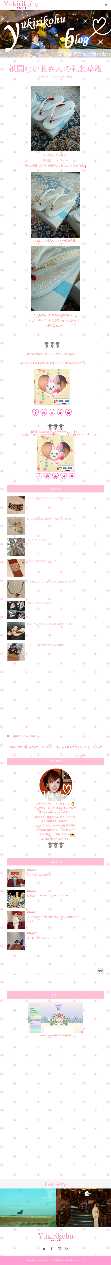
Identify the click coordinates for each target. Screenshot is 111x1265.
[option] (28, 1207)
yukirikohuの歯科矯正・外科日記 (55, 1035)
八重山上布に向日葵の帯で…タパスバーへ (31, 749)
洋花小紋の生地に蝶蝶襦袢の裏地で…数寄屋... (50, 518)
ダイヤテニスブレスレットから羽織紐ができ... (50, 581)
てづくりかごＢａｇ (37, 539)
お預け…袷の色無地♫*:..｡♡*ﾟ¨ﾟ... (44, 560)
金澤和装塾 (41, 830)
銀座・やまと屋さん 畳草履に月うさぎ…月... (50, 623)
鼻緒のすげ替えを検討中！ (40, 602)
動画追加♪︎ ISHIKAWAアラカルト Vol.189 (47, 895)
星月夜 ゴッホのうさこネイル (41, 937)
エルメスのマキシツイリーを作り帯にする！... (50, 497)
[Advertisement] (55, 695)
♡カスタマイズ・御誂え (61, 77)
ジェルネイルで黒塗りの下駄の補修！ (46, 644)
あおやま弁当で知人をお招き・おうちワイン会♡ (80, 749)
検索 (100, 971)
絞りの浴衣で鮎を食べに (39, 874)
